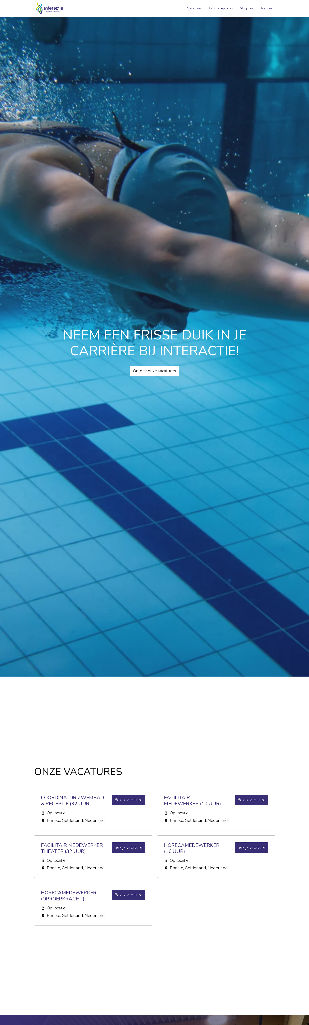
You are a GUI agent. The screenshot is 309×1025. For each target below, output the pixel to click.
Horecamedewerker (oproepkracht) (68, 896)
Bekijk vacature (128, 800)
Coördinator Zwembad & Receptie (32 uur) (72, 801)
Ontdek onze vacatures (154, 371)
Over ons (266, 8)
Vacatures (194, 8)
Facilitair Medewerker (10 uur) (192, 801)
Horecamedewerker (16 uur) (191, 848)
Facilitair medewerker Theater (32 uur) (72, 848)
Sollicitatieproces (220, 8)
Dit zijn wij (246, 8)
